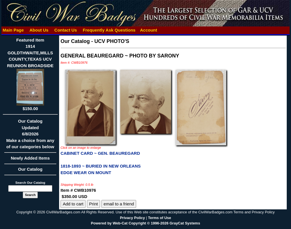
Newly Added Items (30, 160)
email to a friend (119, 203)
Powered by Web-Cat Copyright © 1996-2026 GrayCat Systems (145, 223)
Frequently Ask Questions (109, 30)
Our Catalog (30, 169)
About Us (38, 30)
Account (148, 30)
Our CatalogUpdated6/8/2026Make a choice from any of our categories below (30, 136)
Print (93, 203)
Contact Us (65, 30)
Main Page (13, 30)
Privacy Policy (132, 218)
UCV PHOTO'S (111, 41)
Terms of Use (159, 218)
